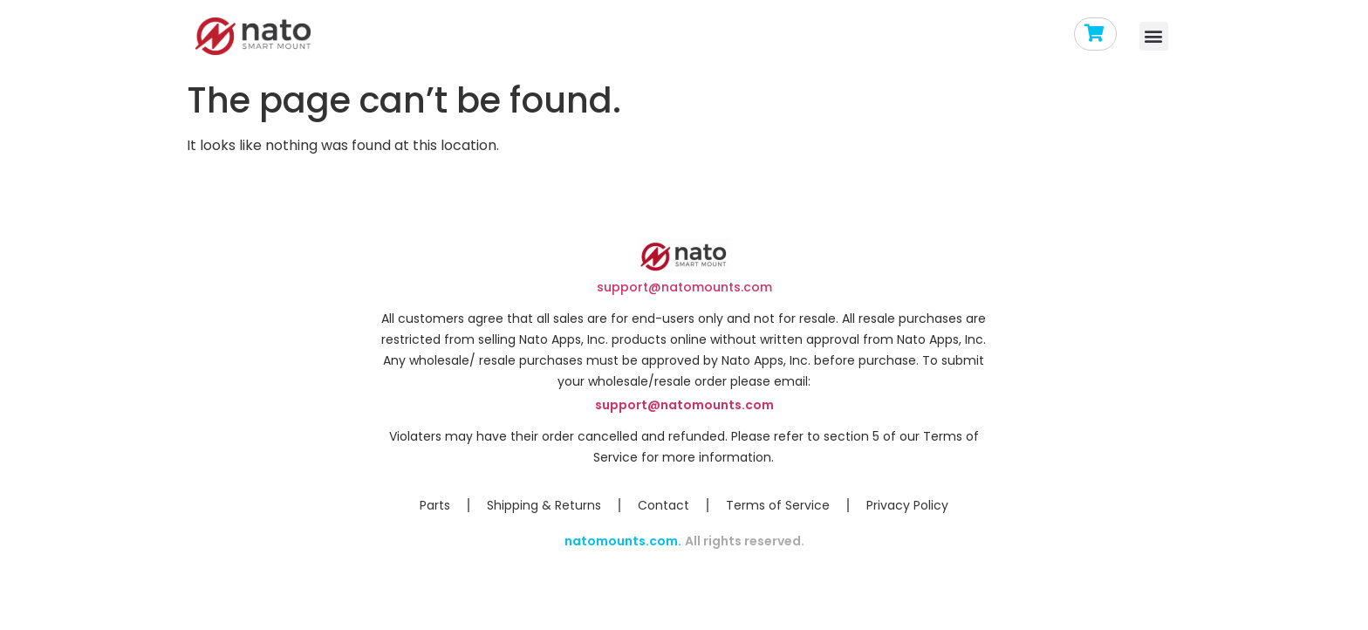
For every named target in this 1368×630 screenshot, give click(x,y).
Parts (435, 505)
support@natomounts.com (684, 287)
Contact (663, 505)
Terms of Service (778, 505)
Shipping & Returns (544, 505)
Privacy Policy (907, 505)
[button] (1153, 36)
